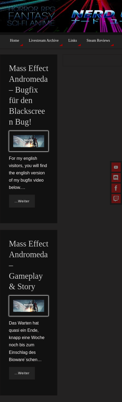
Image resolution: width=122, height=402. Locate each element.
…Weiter (22, 201)
